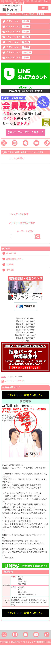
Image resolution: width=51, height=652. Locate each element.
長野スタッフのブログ (25, 327)
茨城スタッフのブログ (25, 330)
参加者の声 (11, 253)
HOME (3, 377)
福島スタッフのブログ (25, 338)
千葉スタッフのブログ (25, 332)
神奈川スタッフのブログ (25, 335)
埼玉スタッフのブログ (25, 318)
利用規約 (10, 264)
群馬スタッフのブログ (25, 324)
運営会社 (10, 270)
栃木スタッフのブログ (25, 321)
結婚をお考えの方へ (14, 259)
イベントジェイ (18, 21)
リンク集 (25, 341)
